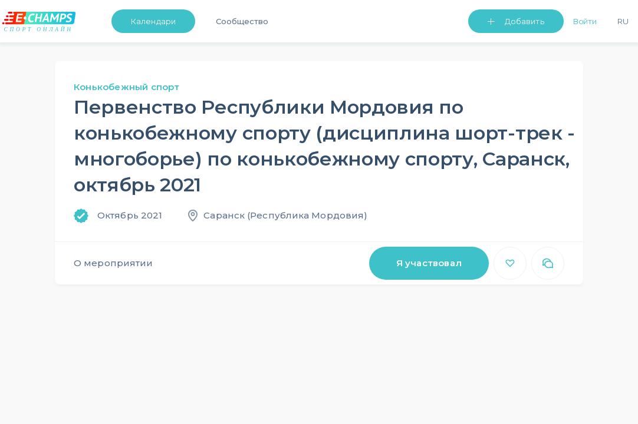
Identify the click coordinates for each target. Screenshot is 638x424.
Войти (585, 21)
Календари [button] (153, 21)
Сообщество (242, 21)
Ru (623, 21)
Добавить (524, 21)
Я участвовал (429, 263)
